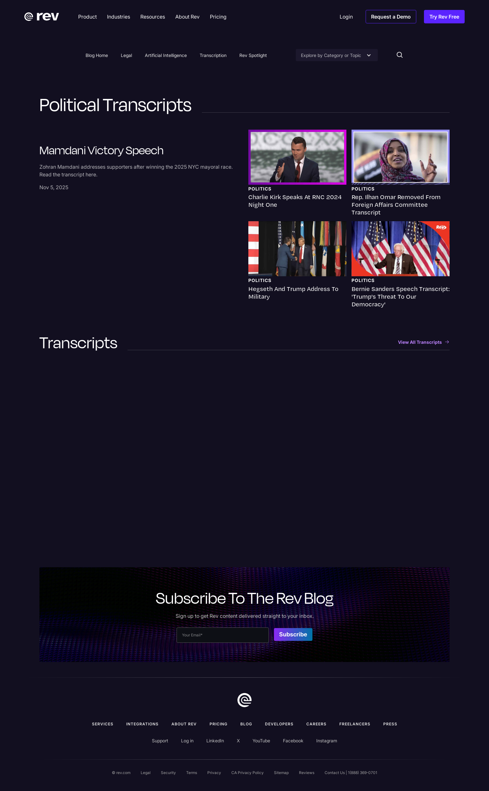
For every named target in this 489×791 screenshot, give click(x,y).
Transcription (213, 55)
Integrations (142, 724)
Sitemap (281, 772)
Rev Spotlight (253, 55)
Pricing (219, 724)
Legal (126, 55)
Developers (279, 724)
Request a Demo (391, 16)
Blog (246, 724)
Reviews (306, 772)
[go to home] (244, 700)
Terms (191, 772)
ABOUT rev (184, 724)
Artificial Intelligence (166, 55)
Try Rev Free (444, 16)
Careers (316, 724)
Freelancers (354, 724)
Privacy (214, 772)
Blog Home (97, 55)
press (390, 724)
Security (168, 772)
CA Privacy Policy (247, 772)
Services (102, 724)
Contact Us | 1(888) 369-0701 (351, 772)
